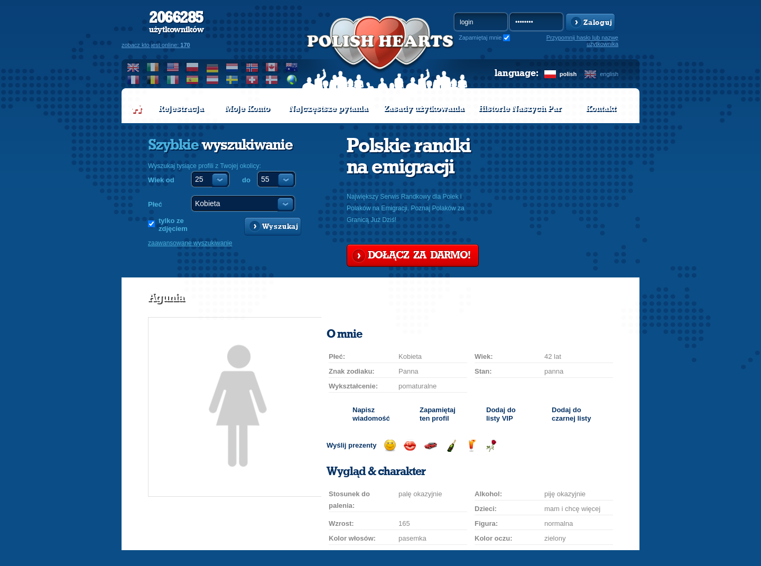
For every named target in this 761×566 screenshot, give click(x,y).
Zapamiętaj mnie (480, 37)
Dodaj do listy (501, 414)
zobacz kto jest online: (156, 45)
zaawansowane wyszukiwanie (190, 243)
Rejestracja (180, 108)
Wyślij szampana (451, 446)
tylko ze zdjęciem (173, 225)
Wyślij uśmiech (390, 446)
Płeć (155, 204)
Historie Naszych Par (519, 108)
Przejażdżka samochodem (430, 446)
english (609, 74)
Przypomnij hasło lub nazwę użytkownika (582, 40)
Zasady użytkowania (424, 108)
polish (568, 74)
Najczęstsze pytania (328, 108)
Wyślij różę (491, 446)
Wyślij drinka (471, 446)
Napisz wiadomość (371, 414)
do (246, 180)
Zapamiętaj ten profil (438, 414)
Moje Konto (247, 108)
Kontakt (601, 108)
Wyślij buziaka (410, 446)
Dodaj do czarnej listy (571, 414)
